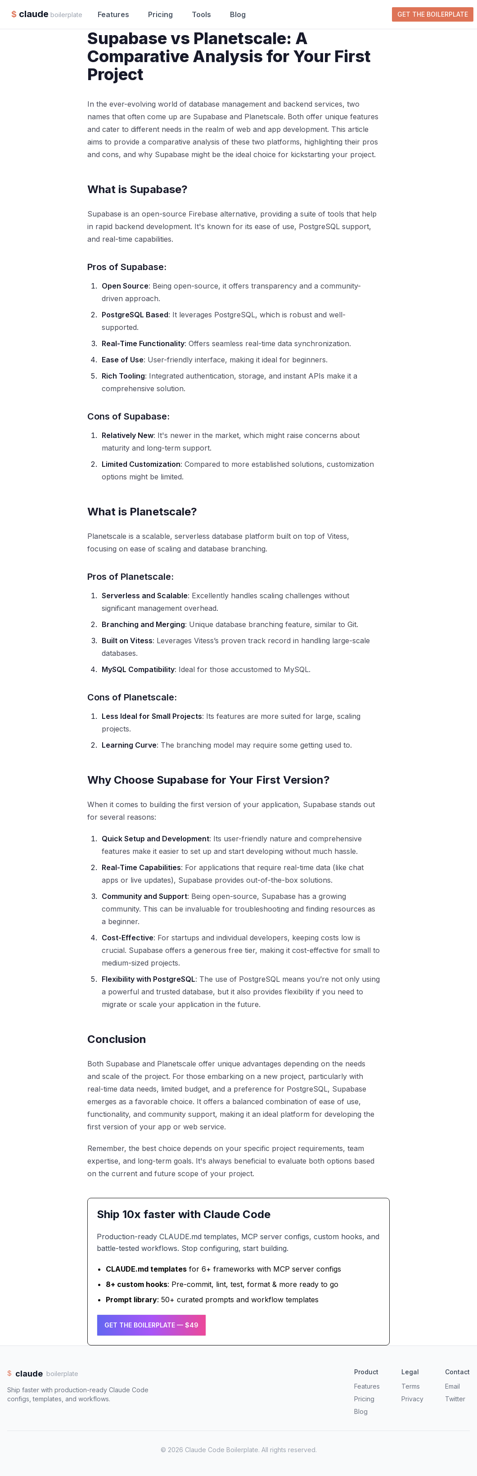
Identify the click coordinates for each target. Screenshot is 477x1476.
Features (113, 14)
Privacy (412, 1399)
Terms (410, 1386)
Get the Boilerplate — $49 (151, 1325)
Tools (201, 14)
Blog (238, 14)
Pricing (160, 14)
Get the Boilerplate (432, 14)
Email (452, 1386)
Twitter (455, 1399)
